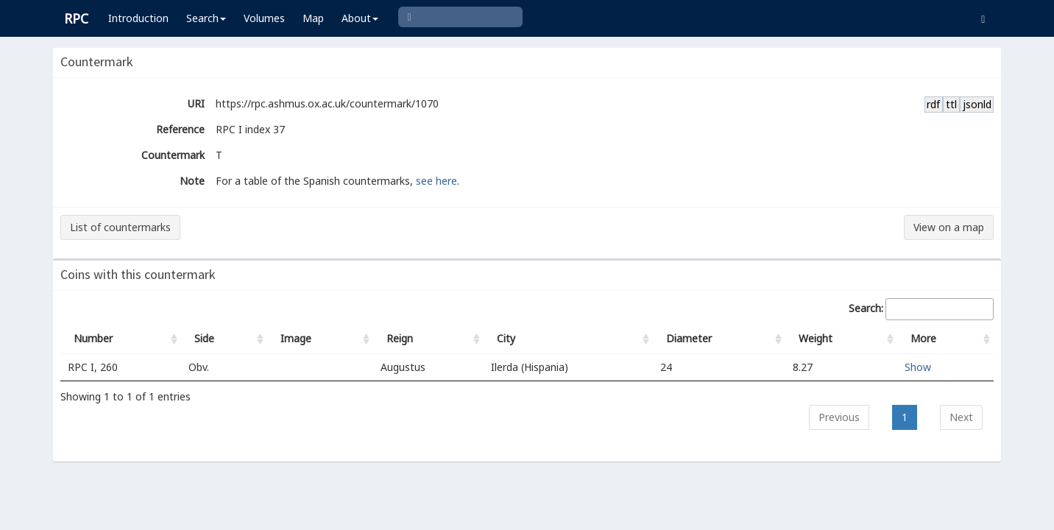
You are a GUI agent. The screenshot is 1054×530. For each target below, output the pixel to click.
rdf (933, 104)
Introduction (138, 18)
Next (961, 417)
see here (436, 181)
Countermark (173, 155)
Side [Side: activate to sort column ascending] (204, 338)
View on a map (948, 227)
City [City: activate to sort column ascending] (506, 338)
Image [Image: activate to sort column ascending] (295, 338)
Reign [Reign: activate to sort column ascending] (399, 338)
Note (192, 181)
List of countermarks (120, 227)
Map (313, 18)
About (360, 18)
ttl (951, 104)
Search (206, 18)
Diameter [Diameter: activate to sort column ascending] (689, 338)
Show (918, 367)
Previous (839, 417)
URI (196, 103)
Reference (180, 129)
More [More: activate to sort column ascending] (923, 338)
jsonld (977, 104)
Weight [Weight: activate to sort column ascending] (815, 338)
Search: (921, 309)
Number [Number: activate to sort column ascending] (93, 338)
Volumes (264, 18)
